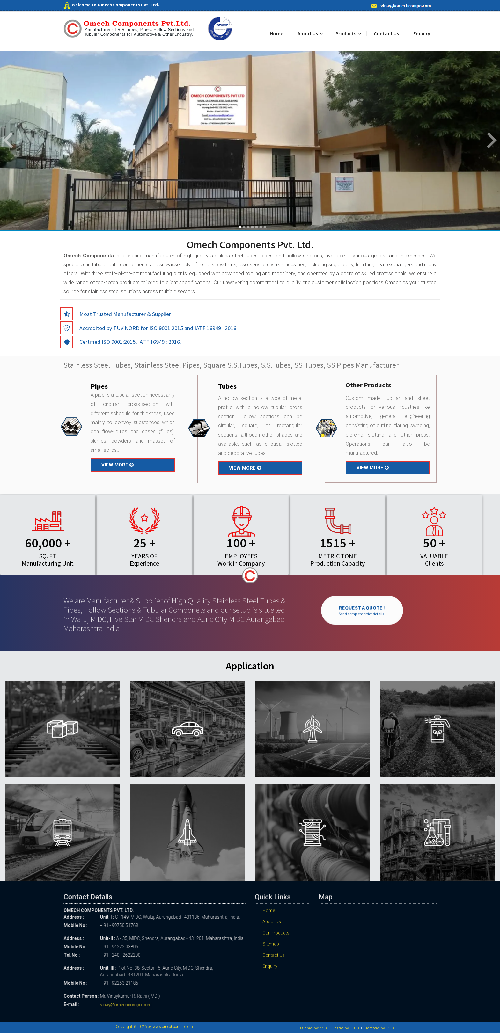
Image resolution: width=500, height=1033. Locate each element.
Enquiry (421, 33)
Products (345, 33)
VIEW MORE (117, 465)
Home (276, 33)
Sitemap (270, 949)
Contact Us (386, 33)
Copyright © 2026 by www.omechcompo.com (154, 1026)
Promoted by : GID (379, 1028)
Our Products (276, 938)
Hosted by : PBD (345, 1028)
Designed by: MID (312, 1028)
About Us (308, 33)
